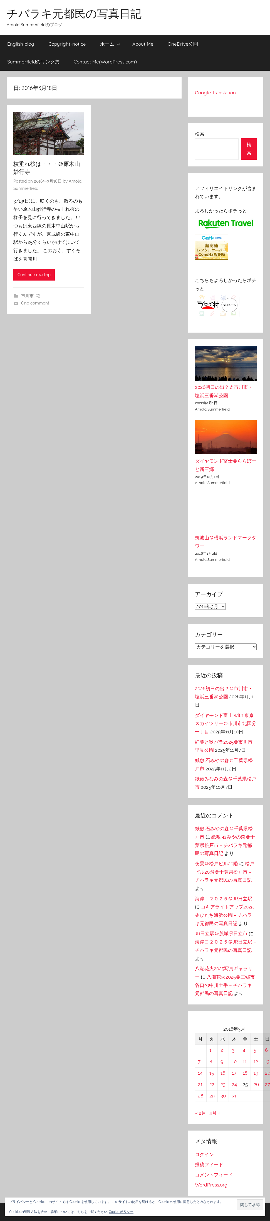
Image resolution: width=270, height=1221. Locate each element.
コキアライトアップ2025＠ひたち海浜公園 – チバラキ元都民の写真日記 (224, 915)
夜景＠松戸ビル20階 (216, 863)
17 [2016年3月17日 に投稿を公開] (234, 1073)
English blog (20, 44)
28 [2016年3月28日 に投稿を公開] (200, 1096)
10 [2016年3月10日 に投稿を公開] (234, 1061)
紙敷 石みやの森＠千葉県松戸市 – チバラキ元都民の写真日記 (225, 845)
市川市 (27, 295)
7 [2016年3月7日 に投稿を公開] (199, 1061)
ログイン (204, 1154)
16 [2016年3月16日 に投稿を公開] (223, 1073)
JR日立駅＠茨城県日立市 (221, 933)
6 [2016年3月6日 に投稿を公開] (266, 1050)
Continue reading (34, 274)
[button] (250, 1204)
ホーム (110, 44)
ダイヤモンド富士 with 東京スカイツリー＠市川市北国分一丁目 (225, 724)
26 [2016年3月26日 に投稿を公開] (256, 1084)
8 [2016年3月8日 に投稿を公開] (210, 1061)
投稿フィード (209, 1164)
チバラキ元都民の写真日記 (74, 13)
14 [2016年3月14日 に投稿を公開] (200, 1073)
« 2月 (200, 1113)
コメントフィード (214, 1175)
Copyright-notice (67, 44)
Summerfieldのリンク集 (33, 62)
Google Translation (215, 92)
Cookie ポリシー (121, 1212)
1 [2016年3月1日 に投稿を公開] (210, 1050)
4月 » (215, 1113)
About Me (142, 44)
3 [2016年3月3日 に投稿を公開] (233, 1050)
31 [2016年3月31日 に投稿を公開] (234, 1096)
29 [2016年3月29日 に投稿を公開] (212, 1096)
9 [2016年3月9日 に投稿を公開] (222, 1061)
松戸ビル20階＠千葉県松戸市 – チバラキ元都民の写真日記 (224, 872)
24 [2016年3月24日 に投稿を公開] (234, 1084)
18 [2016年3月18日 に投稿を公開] (245, 1073)
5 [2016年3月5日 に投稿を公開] (255, 1050)
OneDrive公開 (183, 44)
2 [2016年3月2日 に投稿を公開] (222, 1050)
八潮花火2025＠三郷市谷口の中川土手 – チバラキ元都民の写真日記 (225, 985)
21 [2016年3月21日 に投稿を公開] (200, 1084)
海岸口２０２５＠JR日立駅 (223, 898)
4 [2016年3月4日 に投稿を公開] (244, 1050)
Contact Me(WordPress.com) (105, 62)
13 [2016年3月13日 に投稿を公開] (267, 1061)
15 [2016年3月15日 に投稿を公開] (211, 1073)
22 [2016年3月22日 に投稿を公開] (211, 1084)
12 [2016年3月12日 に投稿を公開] (256, 1061)
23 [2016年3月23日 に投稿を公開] (223, 1084)
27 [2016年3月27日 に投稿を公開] (267, 1084)
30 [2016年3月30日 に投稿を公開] (223, 1096)
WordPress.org (211, 1185)
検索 (199, 134)
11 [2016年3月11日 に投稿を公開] (245, 1061)
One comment (35, 303)
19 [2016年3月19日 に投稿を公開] (256, 1073)
